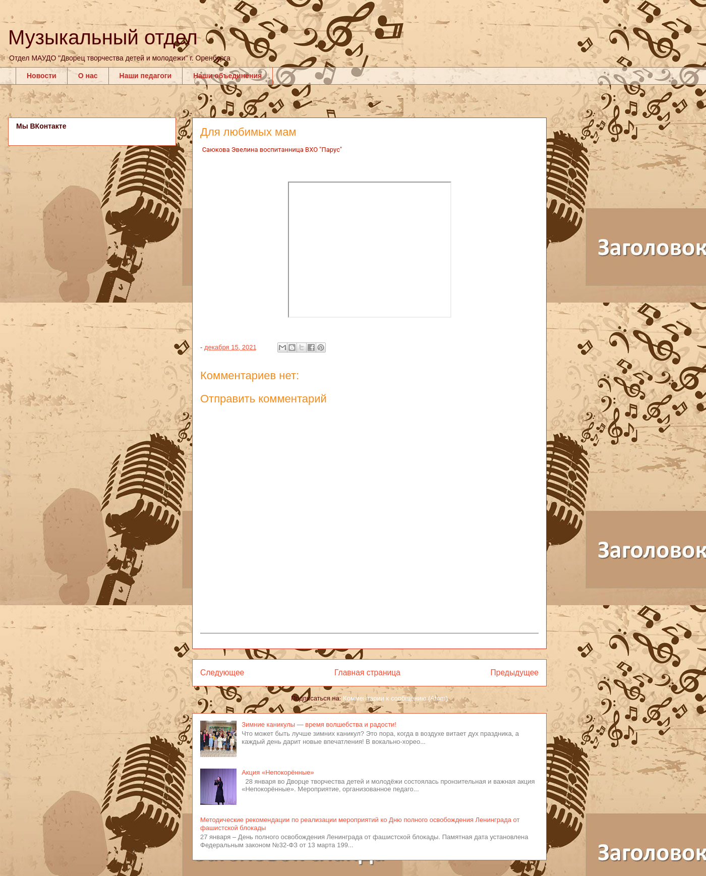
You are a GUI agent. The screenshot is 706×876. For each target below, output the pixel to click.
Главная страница (367, 672)
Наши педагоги (146, 76)
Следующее (222, 672)
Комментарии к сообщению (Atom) (395, 698)
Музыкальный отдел (103, 37)
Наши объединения (227, 76)
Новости (41, 76)
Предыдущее (515, 672)
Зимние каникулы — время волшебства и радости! (319, 724)
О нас (88, 76)
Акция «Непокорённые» (278, 772)
